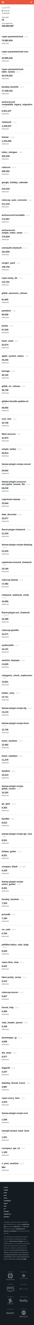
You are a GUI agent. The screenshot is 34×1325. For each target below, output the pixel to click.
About (6, 1203)
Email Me (7, 11)
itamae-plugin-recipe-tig (17, 708)
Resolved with (24, 1284)
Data (5, 1195)
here (25, 1259)
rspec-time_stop (13, 962)
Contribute (7, 1200)
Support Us (7, 1214)
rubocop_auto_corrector (17, 200)
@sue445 (6, 13)
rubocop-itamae (12, 580)
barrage (8, 371)
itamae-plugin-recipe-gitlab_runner (13, 787)
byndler (8, 819)
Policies (6, 1211)
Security (6, 1216)
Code (5, 1192)
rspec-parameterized (15, 36)
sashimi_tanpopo (13, 660)
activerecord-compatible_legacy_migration (17, 104)
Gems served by (24, 1296)
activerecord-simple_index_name (15, 231)
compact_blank (13, 866)
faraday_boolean (13, 899)
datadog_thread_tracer (16, 1083)
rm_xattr (9, 929)
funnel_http (10, 1007)
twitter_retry (10, 693)
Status (6, 1187)
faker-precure (11, 434)
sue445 (6, 7)
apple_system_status (15, 356)
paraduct (9, 310)
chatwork (9, 122)
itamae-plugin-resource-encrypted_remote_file (16, 482)
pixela (7, 326)
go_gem (9, 804)
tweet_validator (12, 756)
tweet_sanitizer (12, 741)
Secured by (24, 1309)
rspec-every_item (13, 1098)
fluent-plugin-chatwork (16, 529)
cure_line (9, 419)
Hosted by (11, 1284)
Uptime (6, 1190)
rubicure (9, 167)
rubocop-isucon (12, 992)
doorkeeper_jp (12, 1037)
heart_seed (10, 341)
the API (26, 1226)
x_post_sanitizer (13, 1163)
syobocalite (10, 645)
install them (16, 1226)
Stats (5, 1198)
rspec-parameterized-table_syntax (13, 70)
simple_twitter (11, 449)
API (5, 1209)
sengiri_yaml (11, 263)
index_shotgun (12, 152)
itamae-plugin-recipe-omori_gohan (13, 882)
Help (5, 1206)
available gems (20, 1229)
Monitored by (11, 1296)
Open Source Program (16, 1241)
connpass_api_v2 (13, 1148)
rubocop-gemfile (10, 630)
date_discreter (12, 514)
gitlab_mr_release (13, 386)
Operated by (10, 1272)
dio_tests (9, 1053)
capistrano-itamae (13, 499)
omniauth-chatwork (14, 248)
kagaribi (8, 1068)
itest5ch (8, 771)
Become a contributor (10, 1231)
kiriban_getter (11, 851)
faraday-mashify (13, 87)
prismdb (8, 914)
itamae (8, 137)
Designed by (24, 1272)
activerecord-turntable (16, 215)
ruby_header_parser (15, 1022)
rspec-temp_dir (12, 278)
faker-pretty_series (14, 977)
